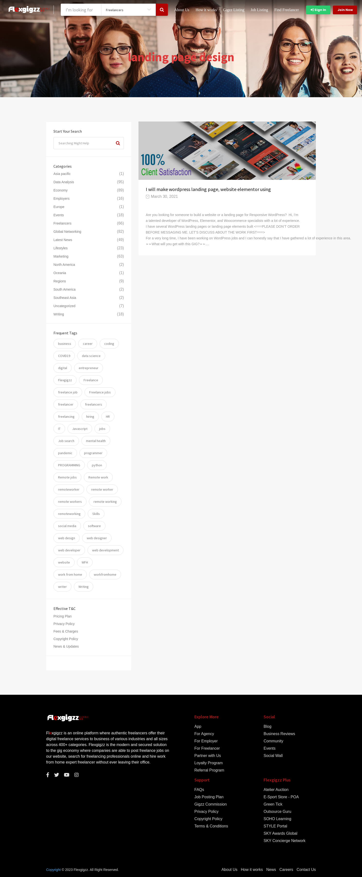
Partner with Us (207, 756)
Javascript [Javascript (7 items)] (79, 428)
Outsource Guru (277, 812)
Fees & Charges (65, 631)
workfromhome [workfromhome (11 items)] (105, 574)
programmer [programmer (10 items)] (93, 453)
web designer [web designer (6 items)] (97, 538)
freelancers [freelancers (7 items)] (93, 404)
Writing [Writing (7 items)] (83, 586)
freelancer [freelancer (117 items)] (65, 404)
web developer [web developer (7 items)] (69, 550)
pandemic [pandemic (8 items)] (65, 453)
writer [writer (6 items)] (62, 586)
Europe (58, 206)
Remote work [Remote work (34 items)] (98, 477)
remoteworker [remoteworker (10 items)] (68, 489)
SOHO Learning (277, 819)
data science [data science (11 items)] (91, 356)
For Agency (204, 734)
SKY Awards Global (280, 833)
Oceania (59, 273)
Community (273, 741)
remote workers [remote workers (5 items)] (70, 501)
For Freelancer (207, 748)
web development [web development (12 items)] (105, 550)
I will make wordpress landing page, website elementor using (208, 189)
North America (64, 264)
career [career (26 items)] (88, 343)
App (197, 727)
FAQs (199, 790)
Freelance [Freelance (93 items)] (91, 380)
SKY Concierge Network (284, 841)
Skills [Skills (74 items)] (96, 514)
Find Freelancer (286, 10)
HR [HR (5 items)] (108, 416)
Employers (61, 198)
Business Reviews (279, 734)
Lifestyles (60, 248)
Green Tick (273, 804)
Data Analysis (63, 182)
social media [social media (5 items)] (67, 526)
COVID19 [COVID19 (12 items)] (64, 356)
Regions (59, 281)
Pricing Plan (62, 616)
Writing (58, 314)
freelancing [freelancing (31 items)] (66, 416)
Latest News (62, 240)
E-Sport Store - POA (281, 797)
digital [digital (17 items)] (62, 368)
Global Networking (67, 231)
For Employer (206, 741)
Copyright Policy (65, 639)
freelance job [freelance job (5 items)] (68, 392)
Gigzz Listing (233, 10)
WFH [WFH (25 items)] (85, 562)
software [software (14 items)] (94, 526)
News (271, 870)
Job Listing (259, 10)
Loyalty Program (208, 763)
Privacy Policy (64, 624)
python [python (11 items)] (97, 465)
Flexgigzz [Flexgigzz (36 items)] (65, 380)
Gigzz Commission (210, 804)
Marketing (60, 256)
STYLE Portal (275, 826)
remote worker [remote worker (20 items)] (102, 489)
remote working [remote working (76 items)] (105, 501)
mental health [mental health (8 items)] (96, 441)
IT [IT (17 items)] (59, 428)
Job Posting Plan (209, 797)
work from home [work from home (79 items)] (70, 574)
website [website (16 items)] (64, 562)
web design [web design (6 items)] (66, 538)
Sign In (318, 10)
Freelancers (62, 223)
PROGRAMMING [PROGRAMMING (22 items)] (69, 465)
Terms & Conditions (211, 826)
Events (58, 215)
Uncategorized (64, 306)
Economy (60, 190)
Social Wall (273, 756)
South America (64, 289)
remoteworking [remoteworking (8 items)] (69, 514)
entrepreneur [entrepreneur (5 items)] (88, 368)
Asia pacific (62, 173)
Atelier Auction (276, 790)
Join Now (345, 10)
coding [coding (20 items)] (109, 343)
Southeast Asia (64, 297)
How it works (206, 10)
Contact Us (306, 870)
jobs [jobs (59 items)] (102, 428)
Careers (286, 870)
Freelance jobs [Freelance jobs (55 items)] (100, 392)
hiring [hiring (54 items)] (90, 416)
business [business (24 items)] (64, 343)
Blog (267, 727)
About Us (181, 10)
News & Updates (66, 646)
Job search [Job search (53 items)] (66, 441)
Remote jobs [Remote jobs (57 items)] (67, 477)
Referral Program (209, 770)
